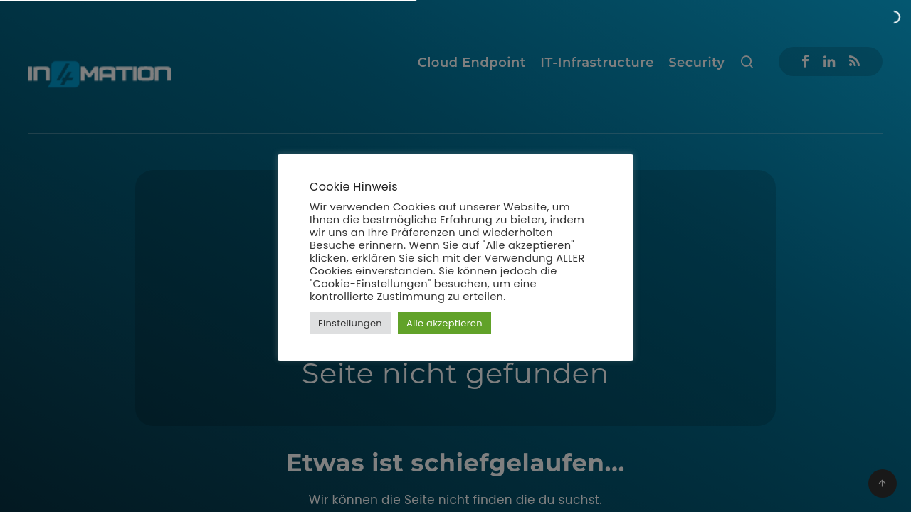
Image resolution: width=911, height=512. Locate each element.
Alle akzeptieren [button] (444, 323)
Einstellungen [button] (350, 323)
